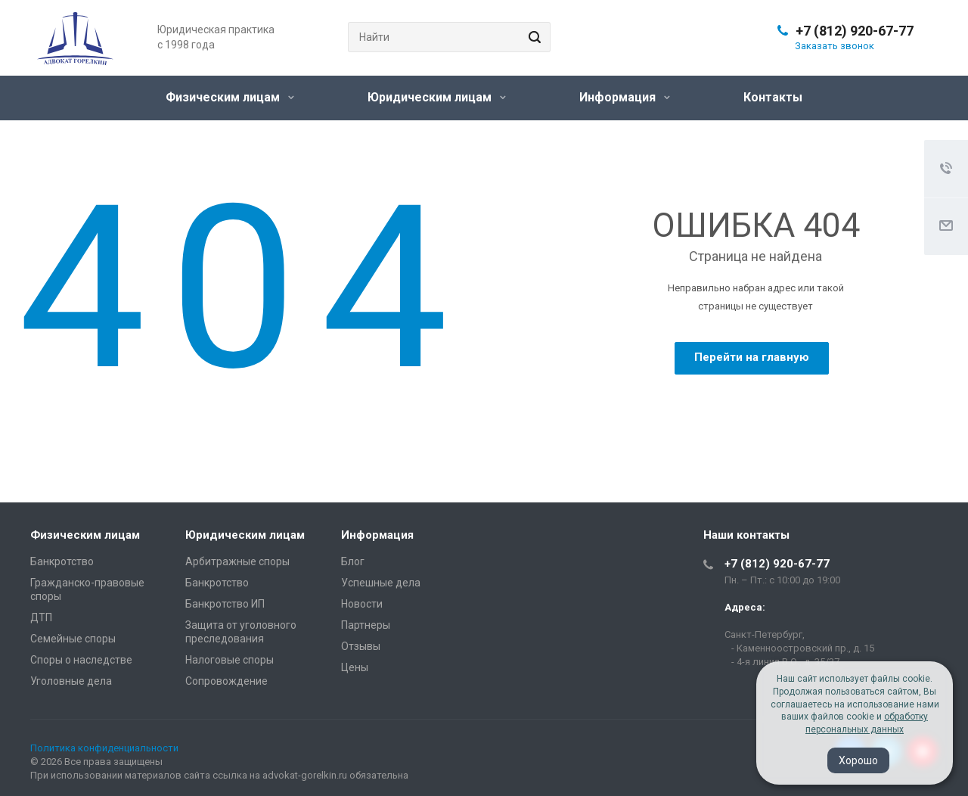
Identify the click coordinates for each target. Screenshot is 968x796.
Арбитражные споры (237, 561)
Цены (354, 667)
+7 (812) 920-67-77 (855, 31)
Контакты (772, 97)
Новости (362, 604)
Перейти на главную (751, 357)
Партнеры (365, 625)
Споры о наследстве (81, 660)
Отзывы (360, 646)
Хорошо (858, 760)
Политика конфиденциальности (104, 748)
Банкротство (62, 561)
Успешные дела (380, 583)
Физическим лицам (230, 97)
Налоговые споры (229, 660)
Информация (624, 97)
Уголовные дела (71, 681)
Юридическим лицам (437, 97)
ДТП (41, 617)
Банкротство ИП (225, 604)
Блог (353, 561)
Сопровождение (226, 681)
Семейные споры (73, 639)
